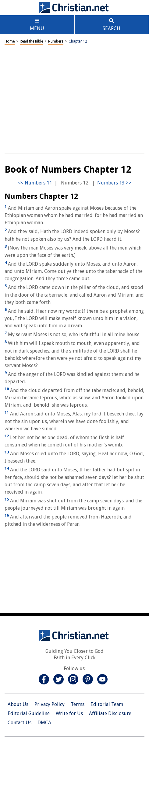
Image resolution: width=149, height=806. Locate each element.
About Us (18, 704)
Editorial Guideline (29, 713)
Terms (77, 704)
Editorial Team (106, 704)
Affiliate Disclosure (110, 713)
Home (10, 41)
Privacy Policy (49, 704)
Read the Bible (31, 41)
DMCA (44, 722)
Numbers (55, 41)
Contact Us (19, 722)
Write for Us (69, 713)
